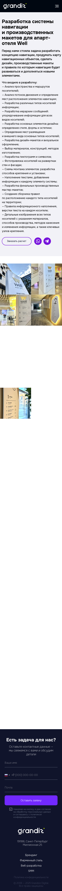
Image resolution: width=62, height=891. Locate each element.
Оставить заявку (31, 800)
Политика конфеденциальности (31, 877)
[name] (31, 762)
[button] (17, 241)
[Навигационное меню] (57, 6)
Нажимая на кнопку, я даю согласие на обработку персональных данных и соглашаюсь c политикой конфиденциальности (32, 813)
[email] (31, 787)
